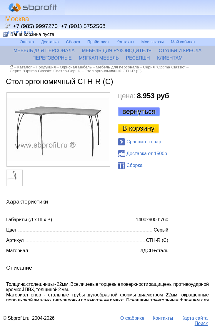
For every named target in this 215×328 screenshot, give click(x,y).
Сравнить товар (143, 141)
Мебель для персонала (44, 50)
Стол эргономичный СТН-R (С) (112, 71)
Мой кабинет (183, 42)
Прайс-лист (98, 42)
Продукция (46, 67)
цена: (127, 96)
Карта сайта (194, 318)
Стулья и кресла (180, 50)
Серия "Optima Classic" (164, 67)
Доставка (50, 42)
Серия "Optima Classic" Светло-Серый (45, 71)
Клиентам (170, 57)
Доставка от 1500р (146, 153)
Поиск (201, 323)
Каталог (24, 67)
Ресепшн (138, 57)
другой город (19, 31)
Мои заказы (152, 42)
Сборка (73, 42)
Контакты (125, 42)
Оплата (27, 42)
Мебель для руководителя (116, 50)
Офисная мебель (76, 67)
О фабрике (132, 318)
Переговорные (51, 57)
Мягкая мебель (99, 57)
